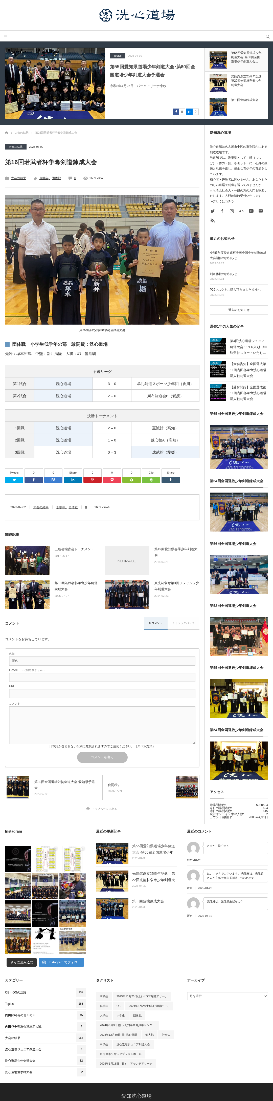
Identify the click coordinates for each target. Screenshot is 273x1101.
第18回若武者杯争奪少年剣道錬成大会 (76, 586)
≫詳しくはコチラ (222, 201)
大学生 (104, 968)
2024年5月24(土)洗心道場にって (149, 959)
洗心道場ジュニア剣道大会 (133, 997)
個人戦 (149, 988)
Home (80, 1075)
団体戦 (56, 178)
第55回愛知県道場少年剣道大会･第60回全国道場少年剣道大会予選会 (152, 70)
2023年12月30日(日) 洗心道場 (118, 988)
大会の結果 (16, 146)
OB (119, 959)
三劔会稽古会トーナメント (74, 549)
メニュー (5, 36)
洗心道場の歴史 (132, 1075)
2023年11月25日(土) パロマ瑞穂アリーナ (142, 949)
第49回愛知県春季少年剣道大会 (175, 552)
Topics (118, 55)
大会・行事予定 (162, 1075)
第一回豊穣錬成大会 (148, 901)
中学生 (104, 997)
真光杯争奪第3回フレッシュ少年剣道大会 (176, 586)
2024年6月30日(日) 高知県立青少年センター (127, 978)
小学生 (121, 968)
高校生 (104, 949)
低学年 (44, 178)
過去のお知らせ (238, 310)
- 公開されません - (26, 670)
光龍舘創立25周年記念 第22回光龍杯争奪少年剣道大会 (153, 877)
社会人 (166, 988)
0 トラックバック (183, 623)
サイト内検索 (267, 36)
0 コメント (156, 623)
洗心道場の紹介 (102, 1075)
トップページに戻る (104, 808)
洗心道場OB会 (190, 1075)
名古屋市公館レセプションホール (121, 1007)
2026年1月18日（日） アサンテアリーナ (126, 1017)
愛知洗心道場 (136, 1049)
